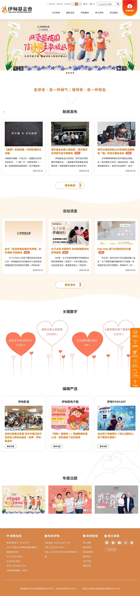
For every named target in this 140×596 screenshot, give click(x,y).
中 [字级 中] (76, 4)
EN (94, 4)
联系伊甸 (87, 565)
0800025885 (13, 561)
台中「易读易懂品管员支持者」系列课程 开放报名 (23, 250)
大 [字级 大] (80, 4)
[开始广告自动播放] (118, 68)
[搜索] (118, 4)
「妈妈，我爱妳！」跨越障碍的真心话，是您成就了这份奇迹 (69, 435)
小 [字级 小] (73, 4)
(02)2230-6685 (15, 556)
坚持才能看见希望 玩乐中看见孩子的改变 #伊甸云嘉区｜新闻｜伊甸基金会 (23, 437)
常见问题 (87, 542)
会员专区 (52, 4)
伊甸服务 (85, 12)
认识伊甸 (56, 12)
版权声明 (87, 547)
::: (47, 4)
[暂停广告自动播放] (124, 68)
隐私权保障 (88, 552)
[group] (70, 44)
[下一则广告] (21, 68)
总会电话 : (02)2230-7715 (57, 542)
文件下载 (87, 561)
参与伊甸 (99, 12)
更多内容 (10, 446)
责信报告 (114, 12)
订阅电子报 (111, 549)
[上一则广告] (15, 68)
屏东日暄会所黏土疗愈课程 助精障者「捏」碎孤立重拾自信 (116, 151)
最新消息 (70, 12)
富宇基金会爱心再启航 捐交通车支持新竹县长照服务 (69, 151)
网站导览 (59, 4)
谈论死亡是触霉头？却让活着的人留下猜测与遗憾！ (116, 435)
